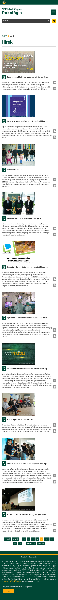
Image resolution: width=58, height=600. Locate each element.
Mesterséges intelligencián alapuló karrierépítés (28, 463)
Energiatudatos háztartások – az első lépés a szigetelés (30, 267)
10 (46, 539)
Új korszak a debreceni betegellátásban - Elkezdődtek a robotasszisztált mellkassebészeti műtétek (30, 318)
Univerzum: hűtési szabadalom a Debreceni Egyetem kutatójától (30, 368)
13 (20, 543)
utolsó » (41, 543)
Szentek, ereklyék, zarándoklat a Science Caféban (29, 77)
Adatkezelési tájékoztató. (13, 581)
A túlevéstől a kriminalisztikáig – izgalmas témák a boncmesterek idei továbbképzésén (30, 514)
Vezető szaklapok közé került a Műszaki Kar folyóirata (30, 121)
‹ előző (15, 539)
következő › (31, 543)
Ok (9, 591)
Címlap (4, 36)
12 (15, 543)
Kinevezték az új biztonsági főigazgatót (24, 218)
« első (8, 539)
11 (52, 539)
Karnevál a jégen (14, 170)
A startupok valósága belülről (20, 419)
